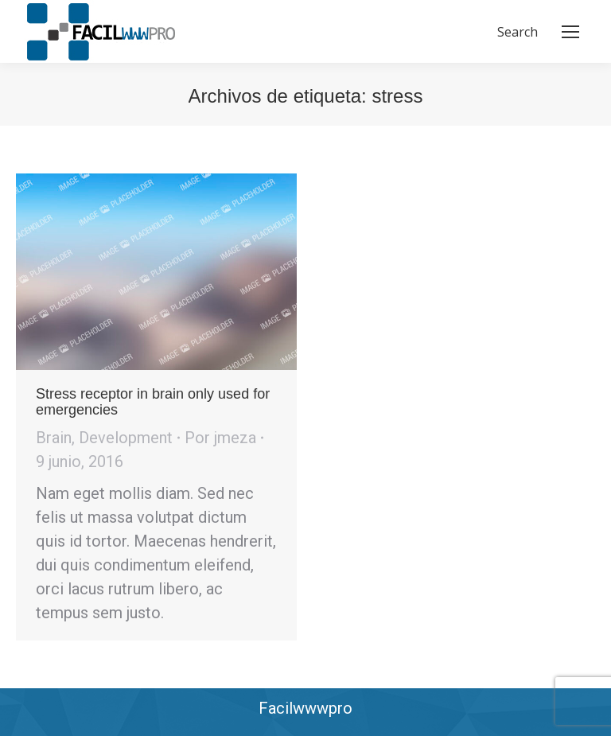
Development (126, 437)
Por (220, 437)
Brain (54, 437)
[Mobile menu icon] (570, 31)
